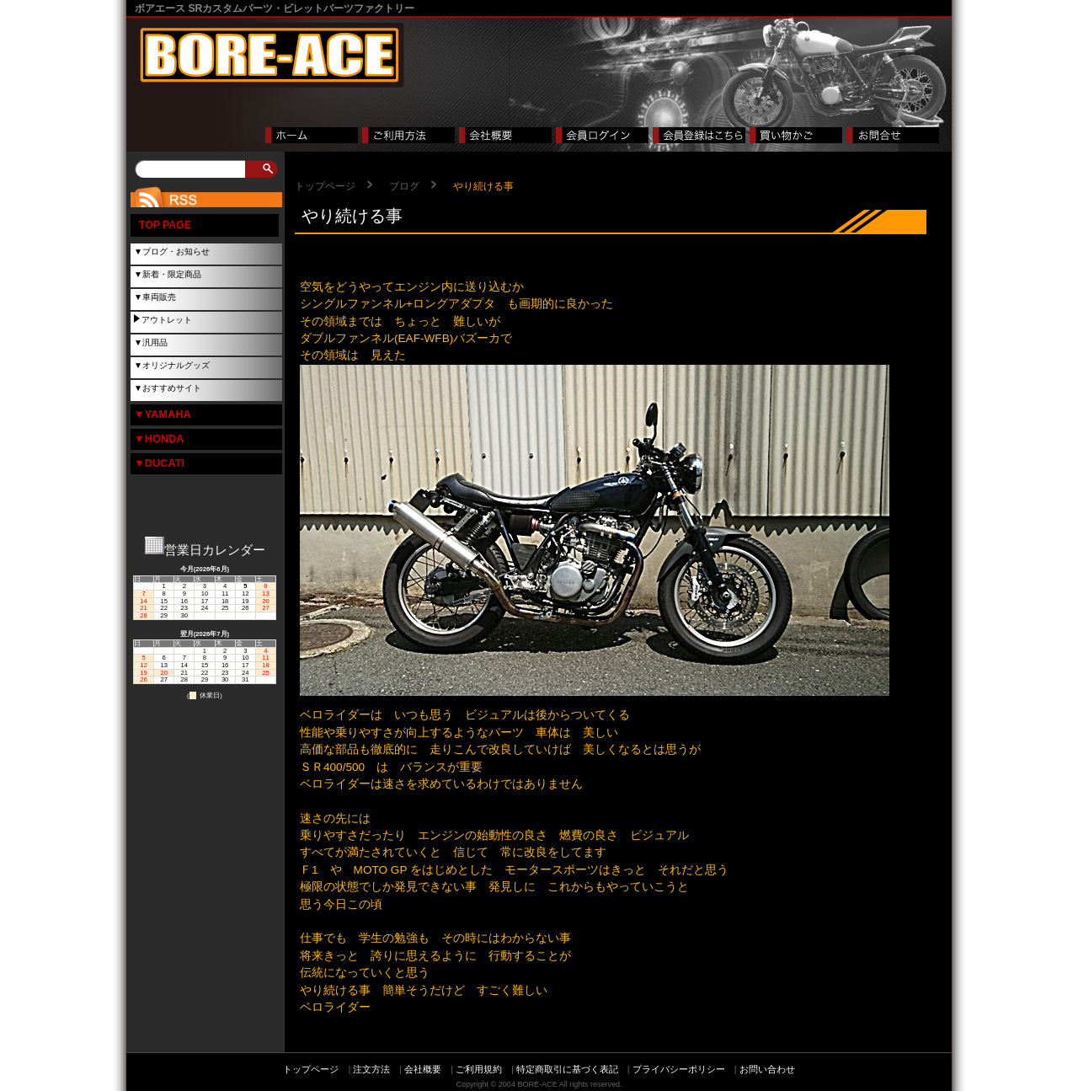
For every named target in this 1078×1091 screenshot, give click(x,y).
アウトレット (166, 319)
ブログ (404, 186)
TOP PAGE (165, 225)
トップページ (325, 186)
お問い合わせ (767, 1069)
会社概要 (422, 1069)
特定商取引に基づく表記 (567, 1069)
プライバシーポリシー (678, 1069)
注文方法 (371, 1069)
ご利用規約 (479, 1069)
